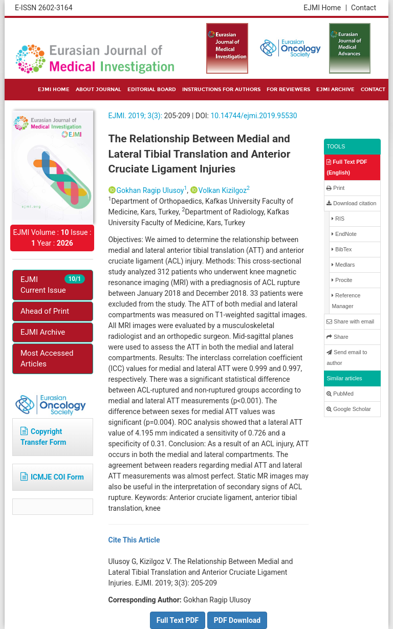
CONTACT (373, 89)
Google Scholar (348, 409)
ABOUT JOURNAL (98, 89)
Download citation (351, 203)
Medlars (343, 265)
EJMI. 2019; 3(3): (135, 116)
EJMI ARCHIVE (335, 89)
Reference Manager (346, 300)
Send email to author (346, 357)
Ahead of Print (44, 311)
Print (335, 188)
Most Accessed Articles (46, 358)
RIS (338, 218)
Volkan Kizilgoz (224, 190)
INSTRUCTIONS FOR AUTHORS (221, 89)
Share (337, 337)
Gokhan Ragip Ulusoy (152, 190)
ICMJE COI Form (52, 477)
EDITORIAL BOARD (151, 89)
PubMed (340, 394)
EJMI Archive (42, 332)
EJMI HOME (54, 89)
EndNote (344, 234)
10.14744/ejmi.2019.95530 (253, 116)
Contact (363, 8)
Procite (342, 280)
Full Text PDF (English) (346, 167)
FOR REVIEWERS (288, 89)
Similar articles (344, 378)
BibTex (342, 249)
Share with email (350, 321)
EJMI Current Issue (52, 284)
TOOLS (335, 146)
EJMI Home (325, 8)
